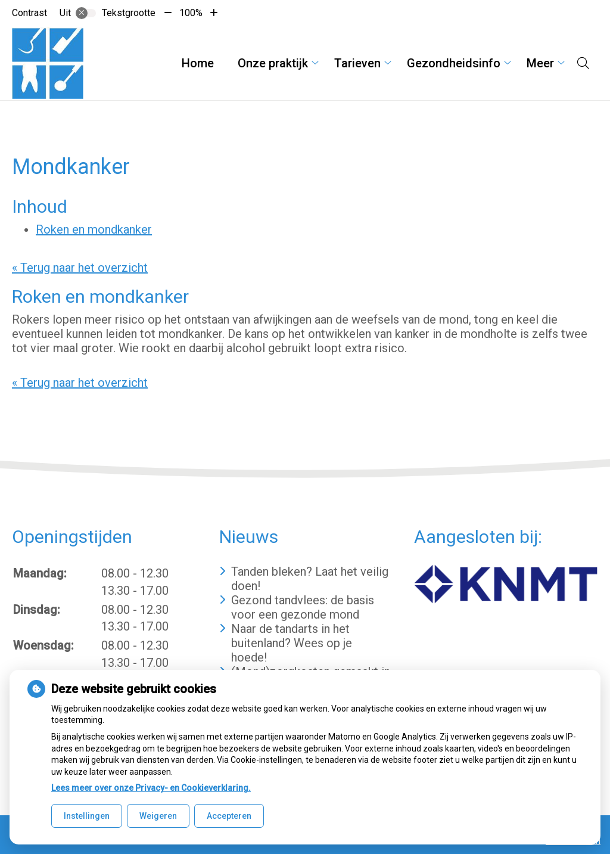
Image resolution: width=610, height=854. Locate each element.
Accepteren (229, 816)
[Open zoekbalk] (583, 63)
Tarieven (357, 63)
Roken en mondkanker (94, 229)
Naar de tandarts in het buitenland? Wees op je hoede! (291, 643)
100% (191, 12)
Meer (540, 63)
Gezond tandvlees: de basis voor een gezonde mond (302, 607)
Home (198, 63)
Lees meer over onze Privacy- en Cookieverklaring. (151, 788)
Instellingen (87, 816)
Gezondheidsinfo (453, 63)
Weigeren (158, 816)
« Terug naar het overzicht (80, 267)
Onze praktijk (273, 63)
